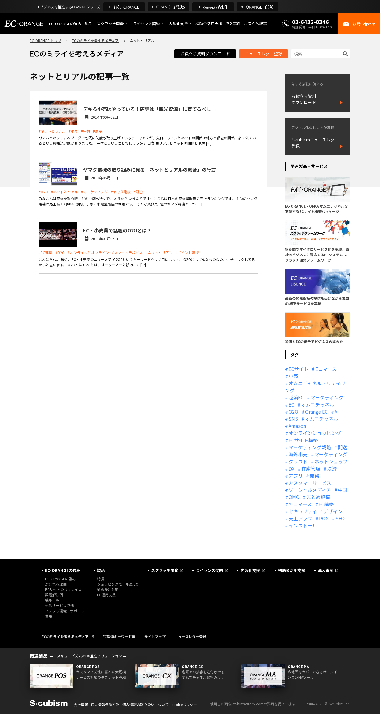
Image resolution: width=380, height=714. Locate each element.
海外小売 (298, 454)
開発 (314, 475)
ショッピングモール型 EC (117, 583)
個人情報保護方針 (105, 704)
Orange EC (316, 411)
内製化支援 (178, 23)
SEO (340, 518)
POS (324, 518)
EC (291, 404)
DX (291, 468)
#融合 (138, 191)
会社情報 (81, 704)
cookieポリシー (184, 704)
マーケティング (327, 397)
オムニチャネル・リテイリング (315, 387)
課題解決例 (54, 594)
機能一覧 (52, 600)
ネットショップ (331, 461)
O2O (293, 411)
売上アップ (300, 518)
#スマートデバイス (127, 252)
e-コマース (300, 504)
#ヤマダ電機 (121, 191)
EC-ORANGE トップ (45, 40)
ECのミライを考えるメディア (95, 40)
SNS (293, 418)
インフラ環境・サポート (64, 610)
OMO (294, 497)
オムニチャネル (317, 404)
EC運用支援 (106, 594)
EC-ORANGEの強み (65, 23)
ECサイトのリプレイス (63, 589)
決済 (332, 468)
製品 (88, 23)
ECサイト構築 (303, 440)
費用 (48, 616)
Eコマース (326, 368)
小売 (293, 376)
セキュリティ (303, 511)
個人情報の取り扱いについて (145, 704)
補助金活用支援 (208, 23)
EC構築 (326, 504)
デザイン (333, 511)
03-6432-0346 (310, 22)
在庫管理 (310, 468)
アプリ (296, 475)
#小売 (73, 130)
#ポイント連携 (187, 252)
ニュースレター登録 (263, 54)
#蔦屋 (97, 130)
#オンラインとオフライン (88, 252)
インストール (303, 525)
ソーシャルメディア (310, 489)
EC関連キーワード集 (118, 636)
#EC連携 (45, 252)
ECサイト (298, 368)
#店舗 (85, 130)
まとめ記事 (318, 497)
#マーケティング (94, 191)
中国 (342, 489)
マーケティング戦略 (310, 447)
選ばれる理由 (55, 583)
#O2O (43, 191)
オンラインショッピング (315, 432)
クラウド (298, 461)
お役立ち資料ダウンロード (205, 54)
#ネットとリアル (52, 130)
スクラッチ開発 (110, 23)
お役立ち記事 (255, 23)
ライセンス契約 (146, 23)
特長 (100, 578)
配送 (342, 447)
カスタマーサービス (310, 482)
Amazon (297, 425)
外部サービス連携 (59, 605)
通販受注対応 (107, 589)
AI (337, 411)
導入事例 (233, 23)
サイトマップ (155, 636)
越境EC (296, 397)
